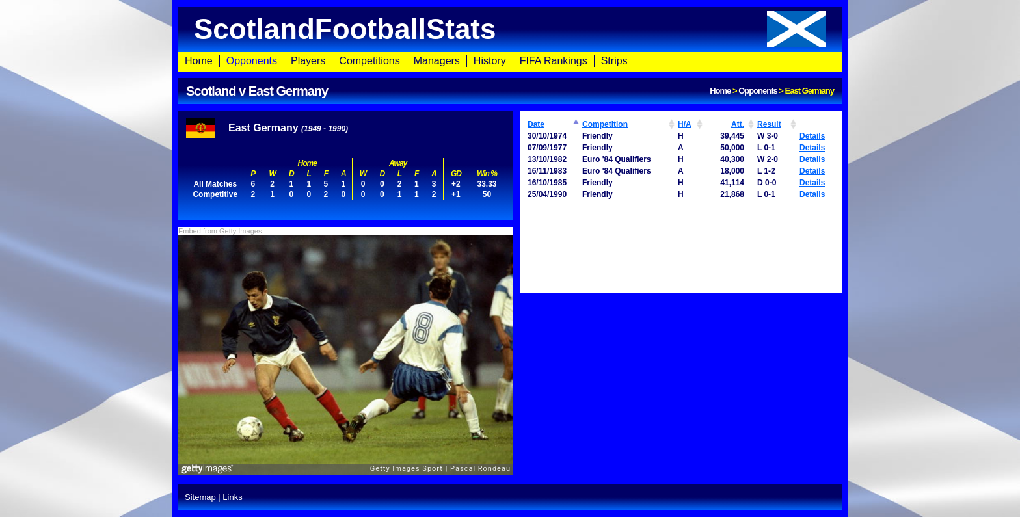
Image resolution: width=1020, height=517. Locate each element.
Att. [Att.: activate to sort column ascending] (737, 124)
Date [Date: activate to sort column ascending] (536, 124)
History (490, 60)
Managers (437, 60)
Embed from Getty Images (220, 231)
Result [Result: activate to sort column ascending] (769, 124)
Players (308, 60)
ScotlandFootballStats (510, 29)
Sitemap (200, 497)
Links (232, 497)
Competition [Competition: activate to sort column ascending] (605, 124)
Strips (614, 60)
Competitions (369, 60)
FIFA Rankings (553, 60)
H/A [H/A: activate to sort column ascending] (684, 124)
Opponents (251, 60)
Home (199, 60)
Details (812, 135)
